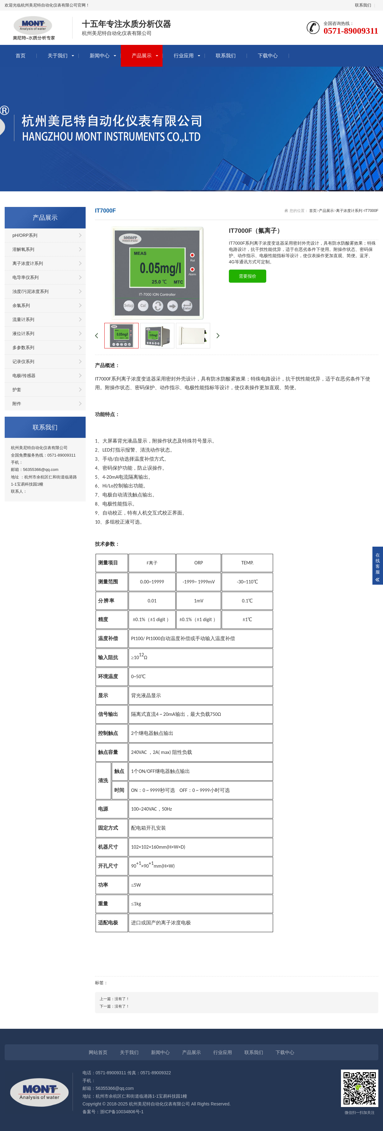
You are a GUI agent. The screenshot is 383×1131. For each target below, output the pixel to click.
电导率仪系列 (25, 277)
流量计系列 (23, 319)
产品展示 (142, 55)
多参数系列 (23, 347)
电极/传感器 (23, 375)
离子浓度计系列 (27, 263)
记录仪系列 (23, 361)
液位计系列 (23, 333)
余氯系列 (21, 305)
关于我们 (58, 55)
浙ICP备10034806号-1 (122, 1111)
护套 (16, 389)
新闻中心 (100, 55)
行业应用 (184, 55)
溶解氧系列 (23, 249)
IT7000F (371, 210)
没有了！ (122, 999)
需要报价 (247, 276)
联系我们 (363, 5)
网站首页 (98, 1052)
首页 (21, 55)
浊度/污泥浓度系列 (30, 291)
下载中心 (268, 55)
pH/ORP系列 (24, 235)
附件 (16, 403)
